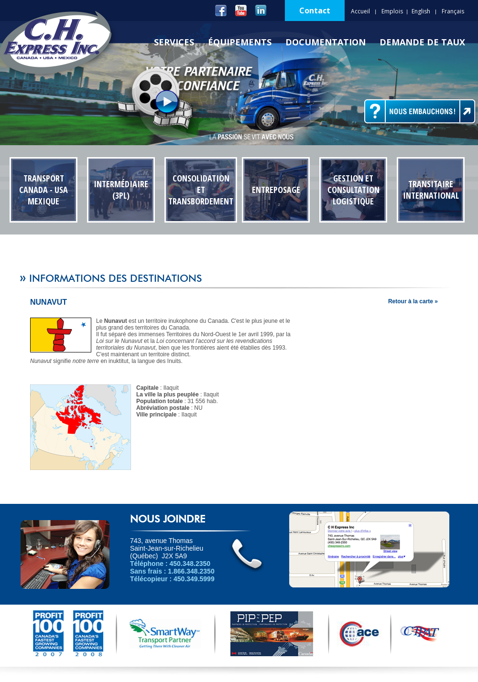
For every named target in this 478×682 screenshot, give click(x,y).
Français (453, 11)
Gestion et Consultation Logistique (353, 189)
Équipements (240, 42)
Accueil (360, 11)
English (421, 11)
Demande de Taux (422, 42)
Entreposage (276, 189)
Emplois (392, 11)
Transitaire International (431, 189)
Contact (314, 10)
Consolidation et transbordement (200, 189)
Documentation (325, 42)
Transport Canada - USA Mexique (43, 189)
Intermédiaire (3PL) (121, 189)
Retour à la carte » (413, 301)
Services (174, 42)
